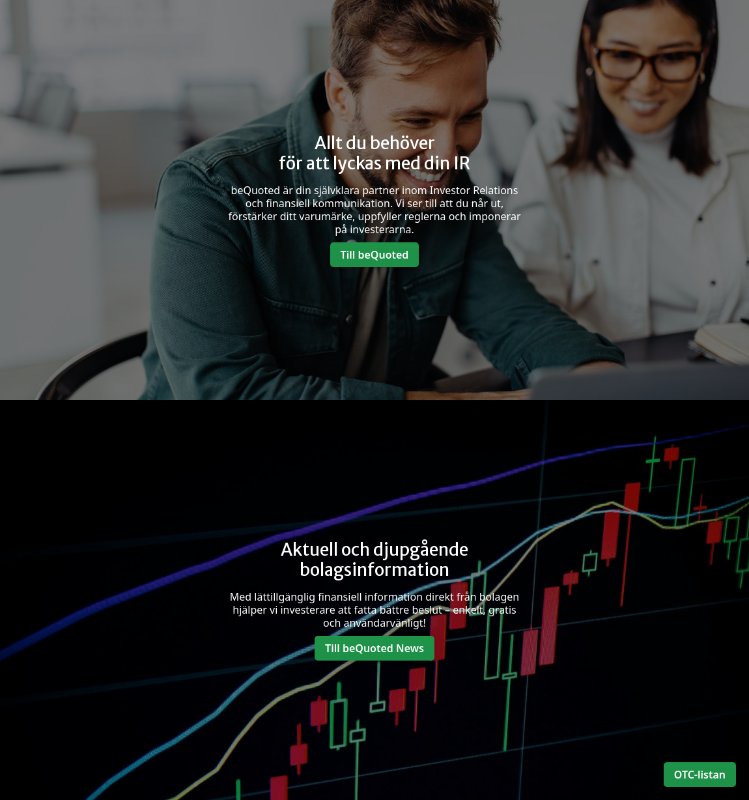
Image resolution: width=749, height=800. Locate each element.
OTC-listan (700, 774)
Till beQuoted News (374, 648)
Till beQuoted (375, 255)
